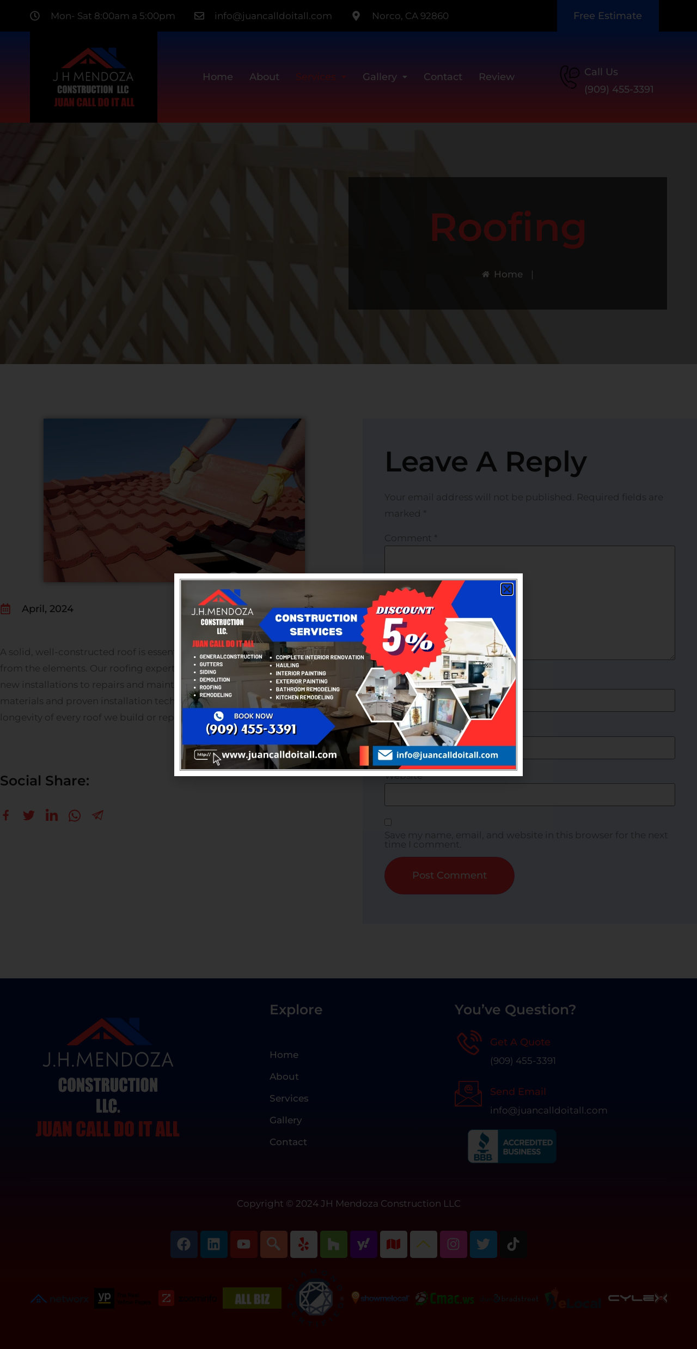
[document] (348, 674)
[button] (507, 589)
